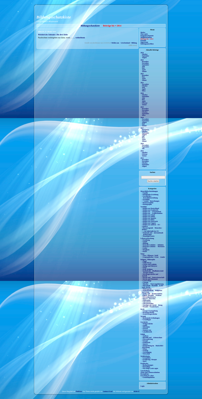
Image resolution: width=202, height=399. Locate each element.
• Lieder (144, 248)
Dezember (145, 61)
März (144, 91)
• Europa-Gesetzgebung (150, 311)
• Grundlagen (146, 319)
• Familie (145, 193)
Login (143, 386)
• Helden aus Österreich (150, 221)
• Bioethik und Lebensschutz (152, 337)
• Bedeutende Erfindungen (151, 318)
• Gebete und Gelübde (149, 264)
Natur (143, 254)
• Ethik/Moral (146, 263)
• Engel (144, 261)
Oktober (145, 54)
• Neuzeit (145, 328)
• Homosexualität (147, 203)
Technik (143, 316)
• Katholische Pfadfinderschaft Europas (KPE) (153, 271)
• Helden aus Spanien (149, 218)
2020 (142, 93)
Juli (143, 136)
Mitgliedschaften (146, 37)
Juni (143, 66)
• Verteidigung (146, 352)
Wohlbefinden (145, 356)
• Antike (144, 325)
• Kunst (144, 251)
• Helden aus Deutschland (150, 208)
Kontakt (143, 40)
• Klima (144, 349)
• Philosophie (146, 300)
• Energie (145, 341)
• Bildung (134, 43)
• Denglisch (145, 250)
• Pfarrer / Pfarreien (148, 298)
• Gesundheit (146, 358)
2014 (142, 158)
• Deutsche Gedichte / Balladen (153, 245)
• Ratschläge (146, 367)
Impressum (144, 42)
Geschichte (144, 322)
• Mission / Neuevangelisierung (153, 284)
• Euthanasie (146, 342)
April (143, 70)
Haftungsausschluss (147, 44)
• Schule (144, 241)
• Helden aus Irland (148, 215)
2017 (142, 128)
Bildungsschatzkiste (54, 17)
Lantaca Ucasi (107, 391)
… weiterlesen (79, 37)
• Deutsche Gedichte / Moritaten (153, 246)
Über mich (144, 34)
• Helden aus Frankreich (150, 210)
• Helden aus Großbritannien (152, 213)
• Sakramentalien (148, 303)
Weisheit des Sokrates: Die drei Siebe (53, 35)
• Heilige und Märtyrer (149, 266)
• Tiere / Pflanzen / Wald (150, 255)
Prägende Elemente (147, 35)
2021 (142, 82)
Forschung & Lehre (147, 375)
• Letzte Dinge (146, 281)
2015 (142, 151)
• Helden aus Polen (148, 220)
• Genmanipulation (148, 377)
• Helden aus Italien (148, 216)
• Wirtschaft (146, 354)
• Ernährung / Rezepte (149, 359)
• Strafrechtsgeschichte (149, 314)
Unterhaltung (145, 371)
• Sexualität (146, 199)
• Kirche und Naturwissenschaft (153, 277)
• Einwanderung (147, 339)
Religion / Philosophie (148, 259)
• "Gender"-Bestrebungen (150, 201)
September (145, 56)
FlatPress (79, 391)
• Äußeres (145, 336)
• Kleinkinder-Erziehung (150, 194)
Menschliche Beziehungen (149, 191)
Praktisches (144, 363)
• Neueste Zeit (146, 330)
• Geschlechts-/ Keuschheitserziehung (150, 197)
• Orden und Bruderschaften (152, 294)
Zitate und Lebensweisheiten (150, 372)
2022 (142, 73)
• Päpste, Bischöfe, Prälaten (151, 295)
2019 (142, 107)
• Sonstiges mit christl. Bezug (152, 305)
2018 (142, 117)
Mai (143, 68)
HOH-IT (137, 391)
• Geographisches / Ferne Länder (153, 257)
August (144, 57)
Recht (143, 309)
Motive (143, 32)
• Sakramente (146, 302)
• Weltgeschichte (147, 324)
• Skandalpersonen (148, 236)
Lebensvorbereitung (147, 238)
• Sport (144, 361)
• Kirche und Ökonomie (150, 279)
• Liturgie (145, 282)
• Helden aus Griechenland (120, 43)
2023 (142, 60)
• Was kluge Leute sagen (150, 368)
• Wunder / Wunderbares (150, 307)
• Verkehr (145, 350)
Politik (143, 334)
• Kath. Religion (147, 269)
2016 (142, 143)
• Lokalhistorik (147, 332)
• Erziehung (146, 240)
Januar (144, 71)
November (145, 63)
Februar (145, 103)
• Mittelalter (146, 327)
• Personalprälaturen (149, 297)
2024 (142, 52)
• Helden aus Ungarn (149, 223)
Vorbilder (144, 207)
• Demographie (147, 204)
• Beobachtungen (147, 365)
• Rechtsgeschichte (148, 312)
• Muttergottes (147, 289)
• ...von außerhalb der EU (150, 231)
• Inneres (145, 344)
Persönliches (145, 374)
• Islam (144, 267)
